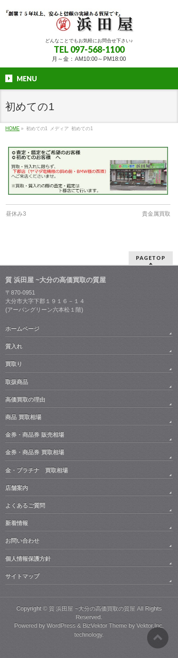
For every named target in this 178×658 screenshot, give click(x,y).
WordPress (61, 625)
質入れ (13, 346)
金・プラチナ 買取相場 (36, 470)
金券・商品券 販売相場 (34, 434)
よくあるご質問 (25, 505)
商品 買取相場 (23, 417)
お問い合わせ (22, 540)
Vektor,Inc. (150, 625)
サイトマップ (22, 576)
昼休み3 (16, 213)
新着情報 (16, 523)
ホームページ (22, 328)
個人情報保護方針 (28, 558)
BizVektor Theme (105, 625)
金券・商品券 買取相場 (34, 452)
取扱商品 (16, 382)
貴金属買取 (156, 213)
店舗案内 (16, 488)
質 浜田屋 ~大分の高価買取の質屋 (92, 608)
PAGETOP (151, 258)
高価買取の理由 (25, 399)
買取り (13, 364)
